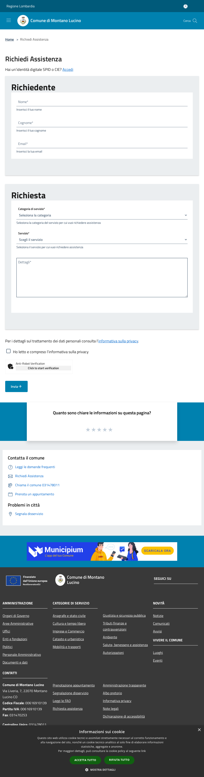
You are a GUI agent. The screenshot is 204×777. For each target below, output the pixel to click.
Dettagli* (24, 262)
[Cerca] (195, 20)
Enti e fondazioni (15, 639)
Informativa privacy (117, 700)
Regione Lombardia (20, 6)
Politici (8, 646)
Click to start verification (43, 368)
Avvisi (157, 631)
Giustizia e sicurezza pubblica (124, 615)
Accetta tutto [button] (85, 760)
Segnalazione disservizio (70, 693)
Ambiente (110, 637)
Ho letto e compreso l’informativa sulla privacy (51, 351)
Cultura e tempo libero (69, 623)
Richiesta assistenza (68, 708)
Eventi (158, 660)
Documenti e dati (15, 662)
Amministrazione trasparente (124, 685)
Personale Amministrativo (22, 654)
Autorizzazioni (113, 652)
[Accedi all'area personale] (185, 6)
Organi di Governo (16, 615)
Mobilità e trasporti (67, 646)
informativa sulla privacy (118, 341)
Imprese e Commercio (68, 631)
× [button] (199, 730)
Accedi (67, 69)
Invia (16, 386)
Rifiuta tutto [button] (119, 760)
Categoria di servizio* (31, 209)
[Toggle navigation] (8, 20)
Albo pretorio (112, 693)
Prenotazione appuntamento (74, 685)
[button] (102, 769)
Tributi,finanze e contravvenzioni (115, 626)
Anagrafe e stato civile (69, 615)
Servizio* (23, 233)
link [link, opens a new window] (143, 751)
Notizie (158, 615)
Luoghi (158, 652)
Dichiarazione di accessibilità (124, 716)
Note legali (111, 708)
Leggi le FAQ (62, 700)
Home (9, 39)
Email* (23, 143)
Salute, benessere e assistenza (125, 644)
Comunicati (161, 623)
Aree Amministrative (18, 623)
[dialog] (102, 751)
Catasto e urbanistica (68, 639)
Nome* (23, 101)
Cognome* (25, 122)
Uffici (6, 631)
